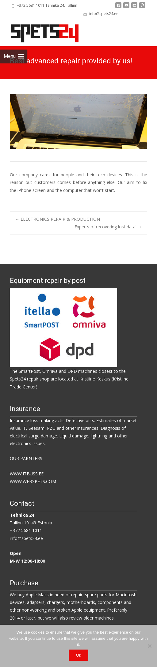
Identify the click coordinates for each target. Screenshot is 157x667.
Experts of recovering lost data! (108, 227)
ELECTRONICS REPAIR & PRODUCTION (57, 219)
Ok (78, 655)
